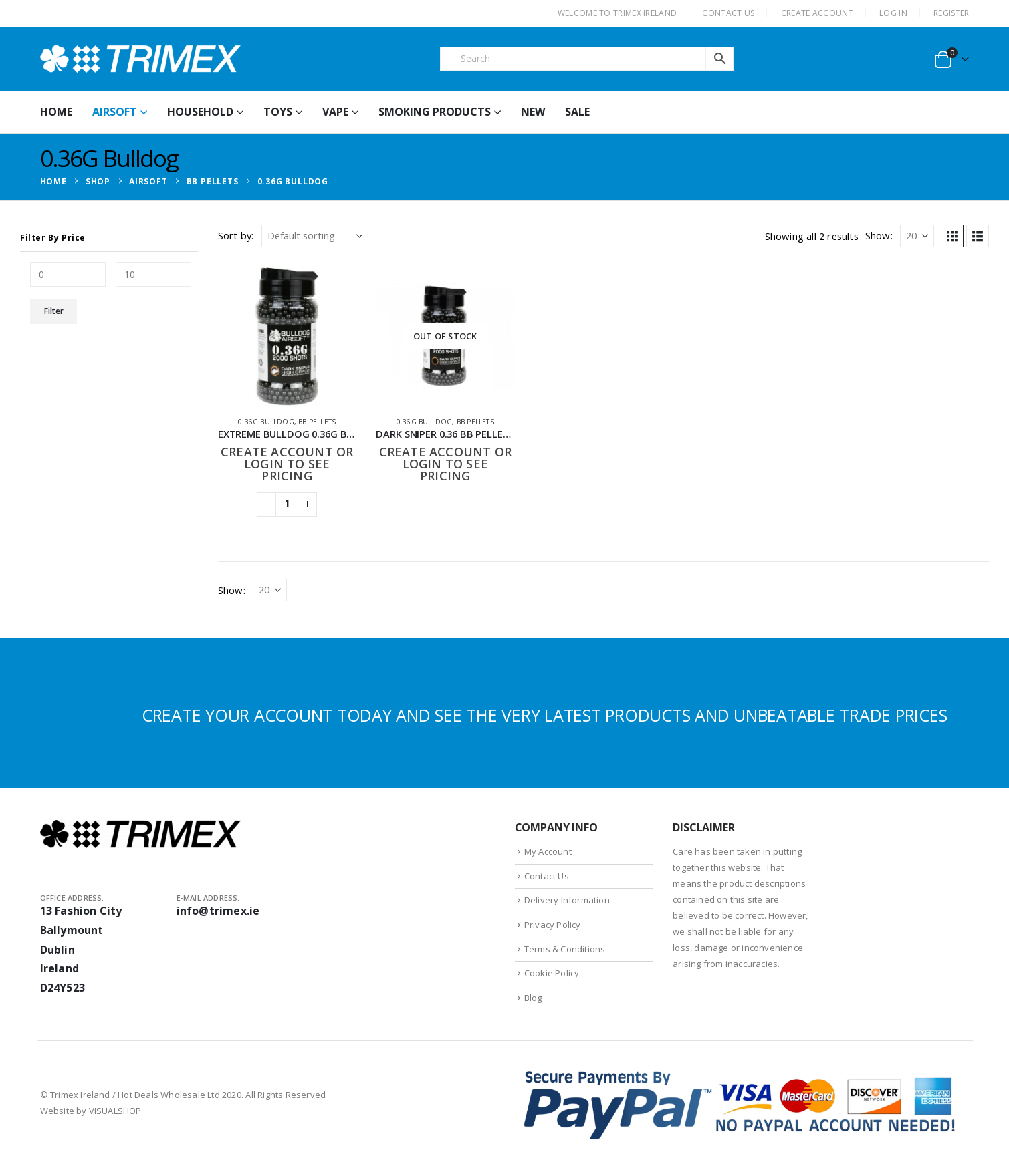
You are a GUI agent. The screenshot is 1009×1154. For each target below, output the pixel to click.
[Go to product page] (287, 336)
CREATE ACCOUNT (817, 13)
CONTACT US (728, 13)
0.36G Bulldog (266, 421)
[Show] (917, 236)
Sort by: (236, 235)
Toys (277, 111)
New (533, 111)
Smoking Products (434, 111)
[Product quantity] (286, 504)
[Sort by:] (314, 236)
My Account (548, 851)
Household (200, 111)
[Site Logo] (140, 59)
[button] (952, 236)
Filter (54, 311)
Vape (335, 111)
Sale (577, 111)
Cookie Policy (552, 973)
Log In (893, 13)
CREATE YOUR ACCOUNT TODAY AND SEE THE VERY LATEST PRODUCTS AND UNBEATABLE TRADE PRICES (544, 715)
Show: (879, 235)
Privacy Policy (552, 925)
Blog (533, 998)
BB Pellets (317, 421)
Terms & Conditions (565, 949)
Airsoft (114, 111)
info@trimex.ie (218, 910)
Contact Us (546, 876)
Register (951, 13)
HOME (56, 111)
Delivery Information (567, 900)
